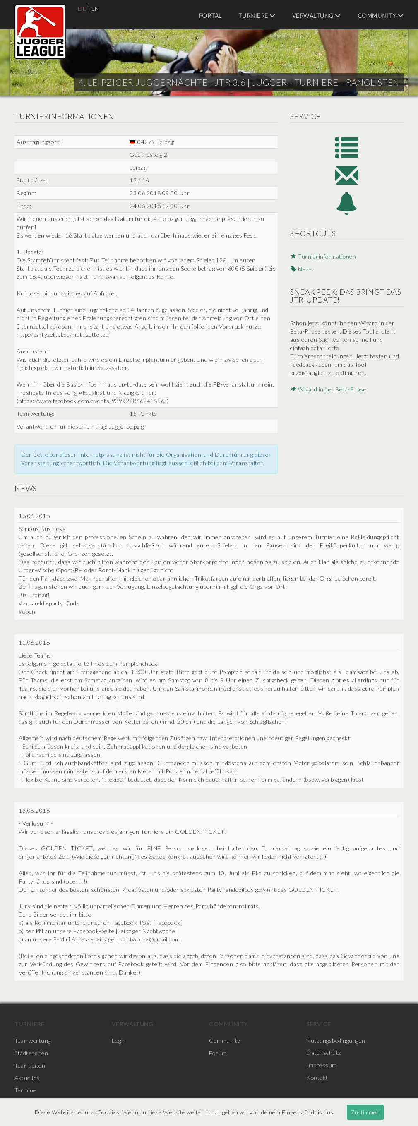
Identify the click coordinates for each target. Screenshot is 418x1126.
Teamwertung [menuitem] (32, 1040)
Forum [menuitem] (218, 1052)
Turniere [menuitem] (257, 15)
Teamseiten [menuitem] (29, 1065)
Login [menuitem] (119, 1040)
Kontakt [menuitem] (317, 1077)
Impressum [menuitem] (321, 1065)
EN (95, 8)
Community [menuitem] (381, 15)
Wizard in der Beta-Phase (328, 389)
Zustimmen (365, 1112)
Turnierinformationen (323, 257)
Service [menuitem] (318, 1024)
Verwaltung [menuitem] (316, 15)
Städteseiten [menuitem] (31, 1052)
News (301, 270)
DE (82, 8)
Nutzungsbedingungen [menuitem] (335, 1040)
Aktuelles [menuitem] (27, 1077)
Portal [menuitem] (210, 15)
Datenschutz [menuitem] (323, 1052)
